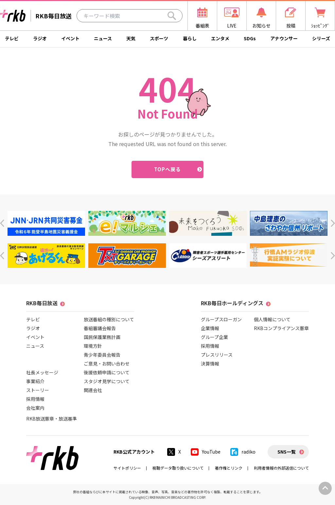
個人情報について (272, 319)
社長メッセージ (42, 372)
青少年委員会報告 (102, 354)
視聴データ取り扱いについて (177, 468)
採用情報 (35, 399)
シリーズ (321, 38)
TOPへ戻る (167, 169)
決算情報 (210, 363)
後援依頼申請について (107, 372)
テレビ (12, 38)
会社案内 (35, 407)
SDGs (250, 38)
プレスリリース (217, 354)
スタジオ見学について (107, 381)
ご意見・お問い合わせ (107, 363)
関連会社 (93, 390)
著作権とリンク (228, 468)
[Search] (172, 15)
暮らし (190, 38)
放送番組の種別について (109, 319)
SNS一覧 (286, 451)
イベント (70, 38)
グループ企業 (214, 337)
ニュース (103, 38)
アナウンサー (284, 38)
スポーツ (159, 38)
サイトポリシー (127, 468)
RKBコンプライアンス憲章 (281, 328)
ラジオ (40, 38)
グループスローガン (221, 319)
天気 (130, 38)
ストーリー (37, 390)
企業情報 (210, 328)
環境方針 (93, 346)
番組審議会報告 (100, 328)
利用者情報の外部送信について (281, 468)
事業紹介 (35, 381)
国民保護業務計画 (102, 337)
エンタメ (220, 38)
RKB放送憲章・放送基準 (51, 418)
